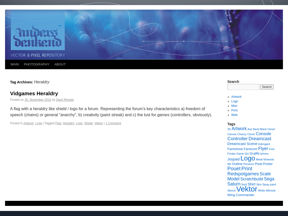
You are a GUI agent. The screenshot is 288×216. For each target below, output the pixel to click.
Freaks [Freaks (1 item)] (231, 153)
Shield (88, 123)
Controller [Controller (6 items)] (237, 138)
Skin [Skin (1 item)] (258, 184)
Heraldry (68, 123)
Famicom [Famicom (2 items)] (250, 149)
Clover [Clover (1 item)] (251, 134)
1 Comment (113, 123)
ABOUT (60, 64)
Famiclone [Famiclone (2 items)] (235, 149)
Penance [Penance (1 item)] (248, 163)
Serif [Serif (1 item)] (244, 184)
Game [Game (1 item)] (240, 153)
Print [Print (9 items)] (247, 168)
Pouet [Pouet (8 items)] (234, 168)
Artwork (28, 123)
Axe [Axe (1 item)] (250, 129)
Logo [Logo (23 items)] (248, 158)
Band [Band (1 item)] (256, 129)
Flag (58, 123)
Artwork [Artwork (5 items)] (239, 128)
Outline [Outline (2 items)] (237, 164)
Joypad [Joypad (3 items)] (233, 159)
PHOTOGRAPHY (37, 64)
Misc (234, 106)
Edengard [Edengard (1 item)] (264, 144)
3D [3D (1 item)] (229, 129)
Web (234, 115)
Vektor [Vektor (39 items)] (246, 189)
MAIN (15, 64)
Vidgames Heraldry (34, 93)
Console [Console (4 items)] (263, 133)
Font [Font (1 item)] (271, 149)
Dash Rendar (65, 100)
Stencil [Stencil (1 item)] (231, 190)
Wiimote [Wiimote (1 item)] (270, 190)
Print (234, 110)
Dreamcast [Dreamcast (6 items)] (260, 138)
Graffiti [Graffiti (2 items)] (254, 153)
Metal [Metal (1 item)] (259, 159)
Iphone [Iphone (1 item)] (264, 153)
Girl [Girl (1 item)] (247, 153)
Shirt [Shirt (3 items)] (251, 184)
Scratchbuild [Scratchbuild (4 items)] (251, 179)
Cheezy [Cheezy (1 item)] (241, 134)
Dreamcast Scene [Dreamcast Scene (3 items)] (242, 143)
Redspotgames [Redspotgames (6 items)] (243, 173)
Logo (38, 123)
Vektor (98, 123)
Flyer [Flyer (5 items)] (263, 148)
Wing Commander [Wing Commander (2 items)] (240, 195)
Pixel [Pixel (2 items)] (258, 164)
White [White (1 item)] (261, 190)
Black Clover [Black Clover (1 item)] (267, 129)
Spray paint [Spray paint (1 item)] (269, 184)
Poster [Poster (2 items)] (268, 164)
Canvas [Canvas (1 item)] (231, 134)
